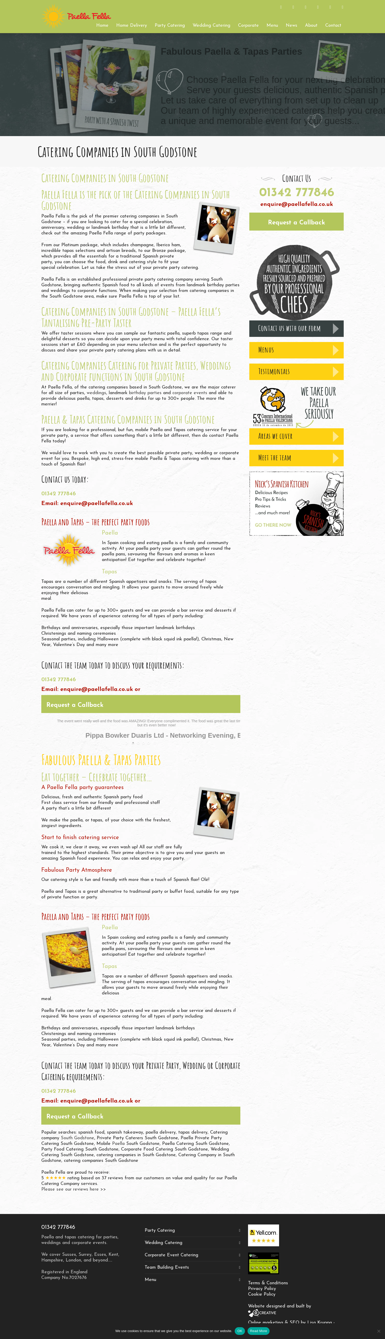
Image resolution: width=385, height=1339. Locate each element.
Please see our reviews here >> (73, 1189)
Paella (118, 1143)
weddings (96, 393)
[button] (141, 704)
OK (239, 1331)
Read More (258, 1331)
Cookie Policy (261, 1294)
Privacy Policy (262, 1288)
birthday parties (145, 393)
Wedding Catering (163, 1242)
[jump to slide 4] (148, 742)
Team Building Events (167, 1267)
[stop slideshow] (154, 742)
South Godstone (77, 1138)
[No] (378, 1331)
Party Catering (160, 1230)
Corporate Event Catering (171, 1255)
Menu (150, 1279)
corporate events (189, 393)
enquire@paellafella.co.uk (96, 504)
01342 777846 (58, 494)
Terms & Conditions (268, 1283)
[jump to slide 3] (143, 742)
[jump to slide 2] (138, 742)
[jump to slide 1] (133, 742)
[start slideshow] (127, 742)
